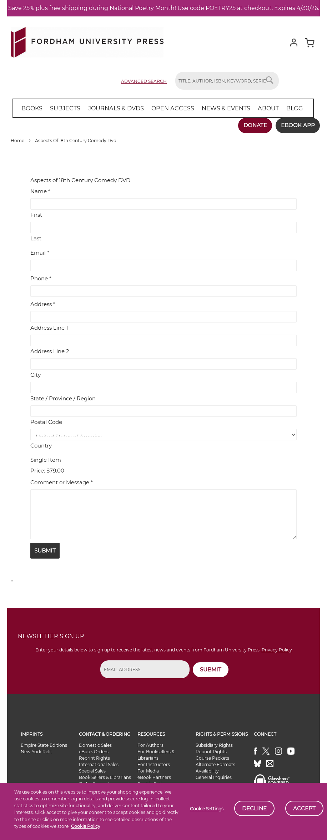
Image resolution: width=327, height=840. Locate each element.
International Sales (99, 764)
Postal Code (46, 422)
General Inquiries (214, 777)
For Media (148, 771)
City (35, 374)
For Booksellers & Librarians (156, 755)
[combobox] (227, 81)
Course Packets (212, 758)
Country (41, 445)
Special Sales (92, 771)
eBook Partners (154, 777)
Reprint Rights (94, 758)
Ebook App (298, 125)
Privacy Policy (277, 649)
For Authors (150, 745)
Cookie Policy (85, 826)
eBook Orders (94, 751)
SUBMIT (210, 669)
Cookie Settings (206, 808)
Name (40, 191)
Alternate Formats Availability (215, 768)
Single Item (45, 459)
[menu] (162, 108)
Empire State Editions (44, 745)
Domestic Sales (95, 745)
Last (35, 238)
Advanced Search (144, 81)
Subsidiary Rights (214, 745)
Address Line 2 (49, 351)
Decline (254, 808)
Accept (304, 808)
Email (39, 252)
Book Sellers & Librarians (105, 777)
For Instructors (153, 764)
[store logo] (87, 41)
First (36, 214)
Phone (40, 278)
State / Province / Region (63, 398)
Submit (45, 550)
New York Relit (36, 751)
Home (18, 140)
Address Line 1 (49, 327)
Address (42, 304)
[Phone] (163, 291)
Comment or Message (61, 482)
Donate (254, 125)
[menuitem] (32, 108)
